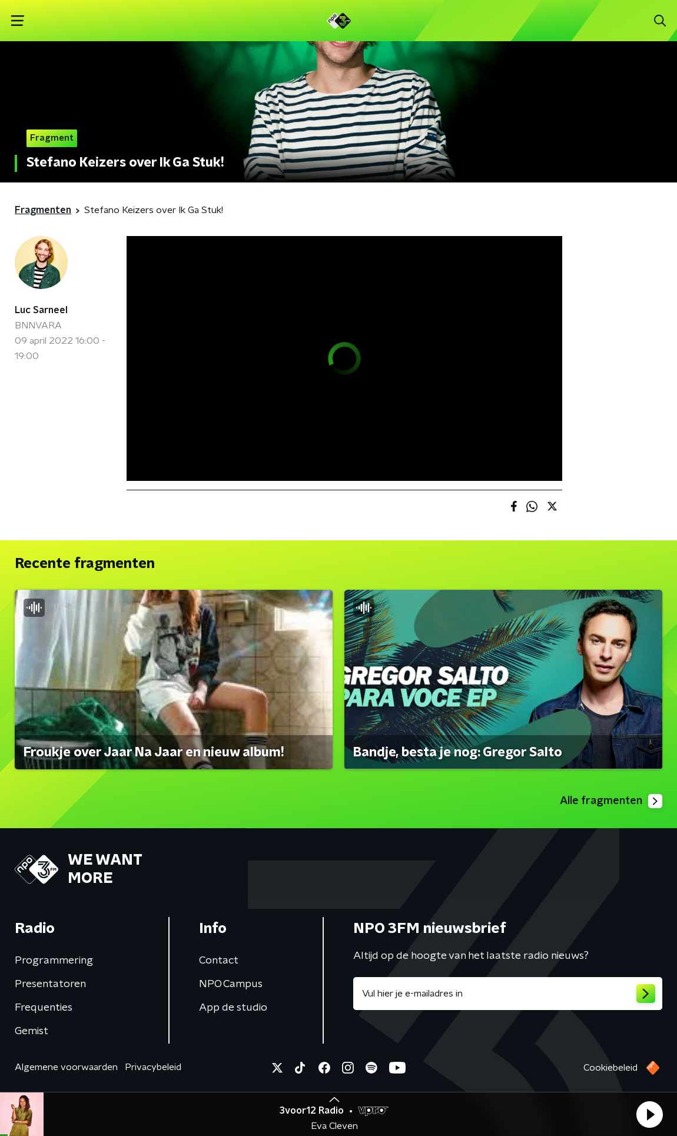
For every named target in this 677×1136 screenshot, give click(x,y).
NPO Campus (231, 984)
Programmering (54, 960)
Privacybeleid (153, 1067)
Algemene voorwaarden (66, 1067)
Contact (218, 960)
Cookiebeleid (610, 1067)
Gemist (31, 1031)
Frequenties (43, 1007)
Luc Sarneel (41, 310)
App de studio (233, 1007)
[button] (649, 1114)
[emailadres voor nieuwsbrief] (507, 993)
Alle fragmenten (611, 801)
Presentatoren (50, 984)
